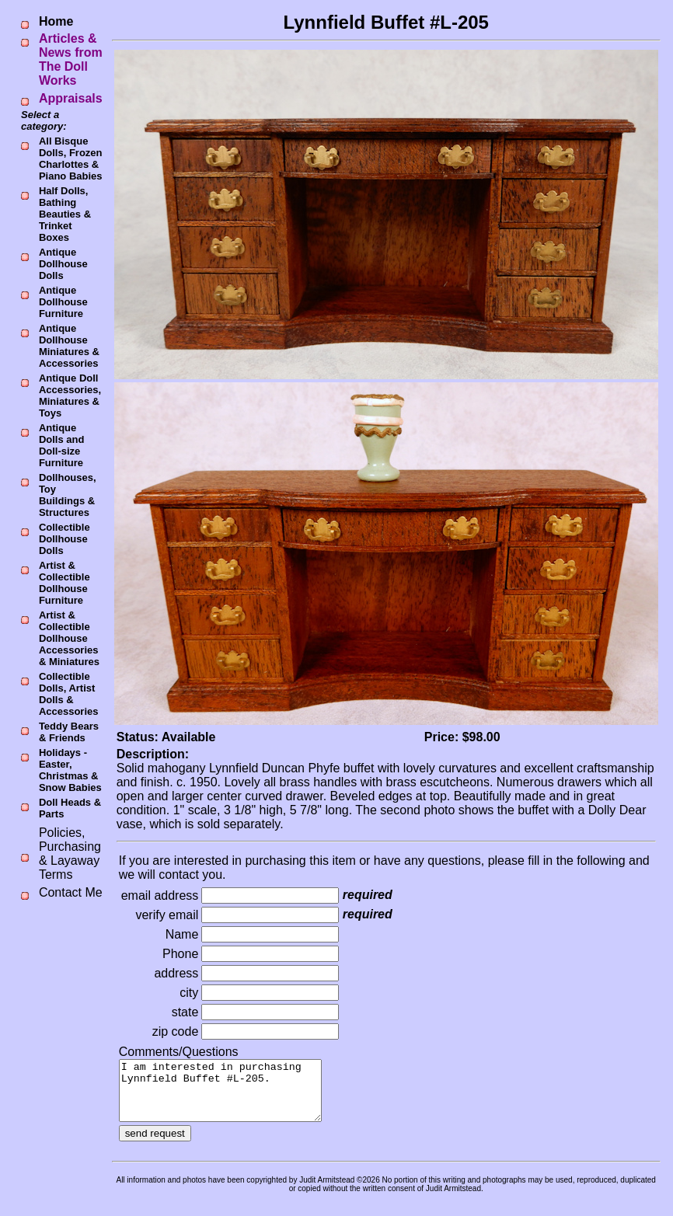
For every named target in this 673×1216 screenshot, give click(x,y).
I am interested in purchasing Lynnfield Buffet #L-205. (232, 1096)
